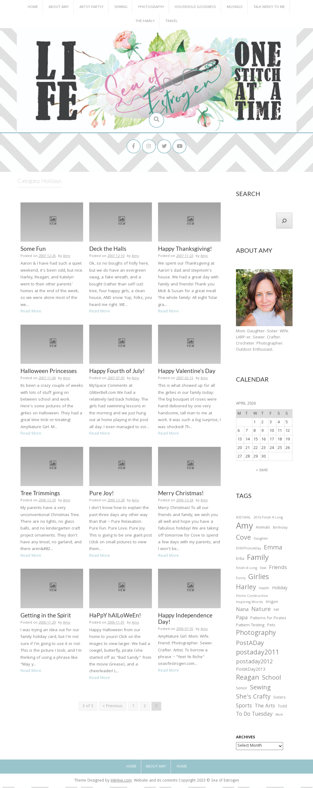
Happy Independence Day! (185, 619)
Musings (235, 7)
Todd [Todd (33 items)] (282, 708)
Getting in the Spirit (45, 616)
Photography (151, 7)
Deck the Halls (107, 249)
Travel (171, 21)
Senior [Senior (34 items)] (241, 690)
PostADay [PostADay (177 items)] (250, 645)
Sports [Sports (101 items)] (244, 707)
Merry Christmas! (181, 494)
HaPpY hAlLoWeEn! (115, 616)
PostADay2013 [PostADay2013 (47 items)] (250, 671)
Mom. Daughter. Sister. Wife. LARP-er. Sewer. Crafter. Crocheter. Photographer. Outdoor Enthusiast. (262, 341)
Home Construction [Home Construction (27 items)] (252, 597)
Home (33, 7)
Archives (245, 739)
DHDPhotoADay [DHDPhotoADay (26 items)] (248, 550)
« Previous (113, 707)
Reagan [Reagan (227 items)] (247, 679)
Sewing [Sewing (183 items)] (260, 689)
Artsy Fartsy (91, 7)
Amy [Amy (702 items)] (244, 528)
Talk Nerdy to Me (269, 7)
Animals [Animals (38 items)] (263, 529)
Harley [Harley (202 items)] (246, 589)
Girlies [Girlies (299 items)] (258, 579)
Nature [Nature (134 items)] (261, 611)
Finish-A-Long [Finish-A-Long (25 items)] (246, 569)
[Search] (284, 222)
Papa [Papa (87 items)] (242, 620)
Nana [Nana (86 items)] (242, 611)
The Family (145, 21)
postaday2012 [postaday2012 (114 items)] (254, 663)
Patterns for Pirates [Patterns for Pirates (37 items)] (268, 620)
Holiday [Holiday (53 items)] (279, 589)
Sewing (120, 7)
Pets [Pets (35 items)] (271, 627)
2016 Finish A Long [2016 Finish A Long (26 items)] (268, 519)
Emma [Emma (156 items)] (273, 549)
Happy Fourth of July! (117, 371)
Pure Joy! (101, 494)
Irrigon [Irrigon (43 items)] (272, 604)
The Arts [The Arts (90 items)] (265, 708)
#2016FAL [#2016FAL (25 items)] (243, 519)
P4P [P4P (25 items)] (276, 611)
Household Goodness (195, 7)
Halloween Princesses (48, 371)
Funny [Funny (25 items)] (240, 579)
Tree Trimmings (40, 494)
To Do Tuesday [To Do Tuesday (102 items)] (254, 716)
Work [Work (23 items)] (279, 716)
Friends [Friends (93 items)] (278, 569)
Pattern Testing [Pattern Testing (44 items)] (250, 627)
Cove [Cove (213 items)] (243, 540)
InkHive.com (121, 782)
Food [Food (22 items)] (263, 569)
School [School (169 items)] (271, 679)
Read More (30, 313)
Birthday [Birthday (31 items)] (280, 529)
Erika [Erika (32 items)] (240, 560)
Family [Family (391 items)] (258, 559)
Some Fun (33, 249)
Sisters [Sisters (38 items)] (279, 699)
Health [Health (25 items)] (264, 589)
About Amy (59, 7)
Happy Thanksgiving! (185, 249)
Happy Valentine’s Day (186, 371)
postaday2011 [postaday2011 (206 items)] (257, 654)
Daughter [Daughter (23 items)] (261, 540)
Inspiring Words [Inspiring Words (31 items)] (249, 603)
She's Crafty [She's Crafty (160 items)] (253, 698)
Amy (66, 257)
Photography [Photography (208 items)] (256, 635)
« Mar (262, 471)
